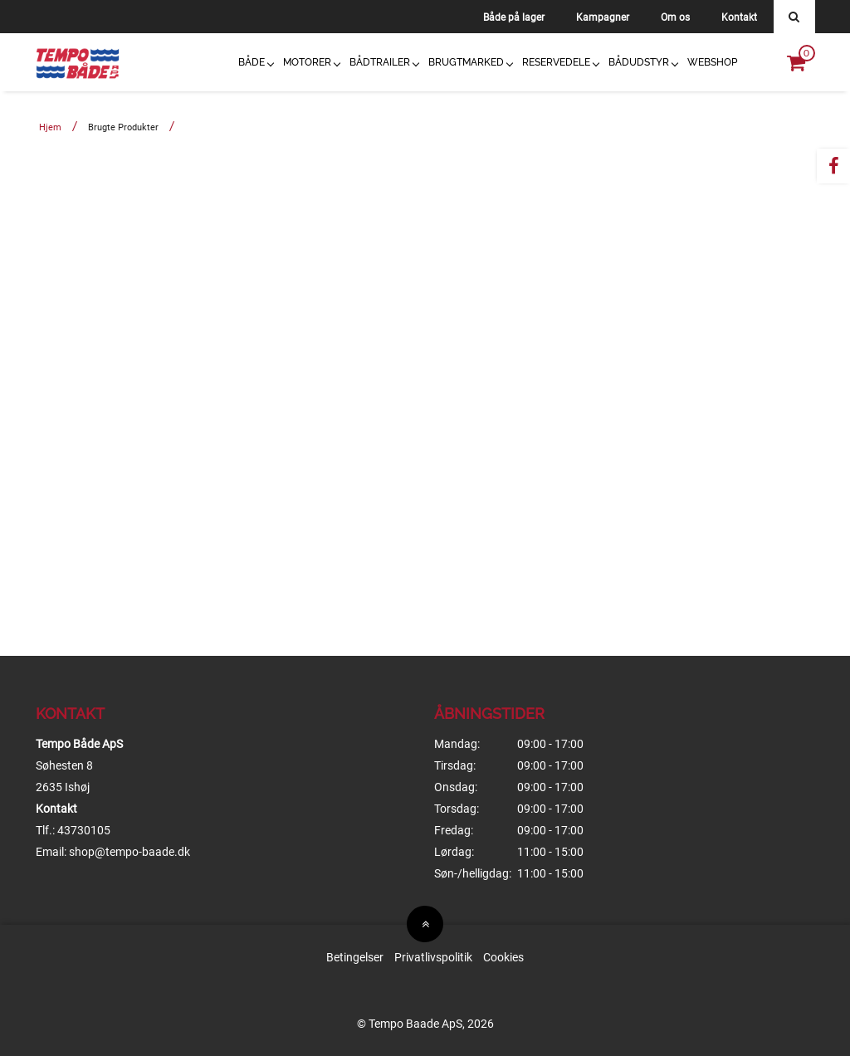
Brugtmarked (466, 62)
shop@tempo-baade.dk (129, 851)
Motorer (307, 62)
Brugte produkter (123, 127)
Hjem (50, 127)
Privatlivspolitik (433, 957)
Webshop (712, 62)
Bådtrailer (379, 62)
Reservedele (556, 62)
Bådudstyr (638, 62)
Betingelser (354, 957)
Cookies (503, 957)
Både (251, 62)
